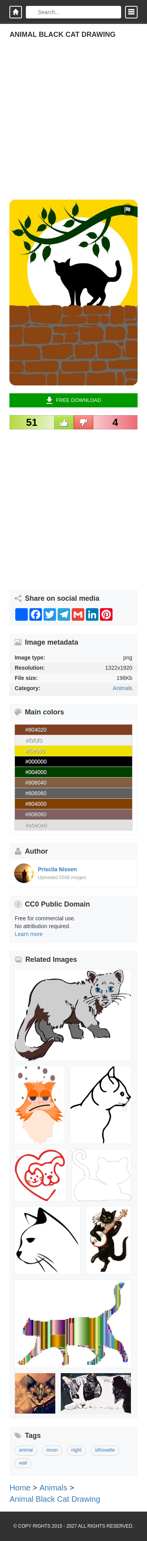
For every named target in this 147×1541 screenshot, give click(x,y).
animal (26, 1450)
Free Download (73, 400)
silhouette (105, 1450)
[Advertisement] (73, 126)
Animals (122, 688)
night (76, 1450)
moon (52, 1450)
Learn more (29, 934)
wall (23, 1463)
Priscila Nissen (57, 869)
